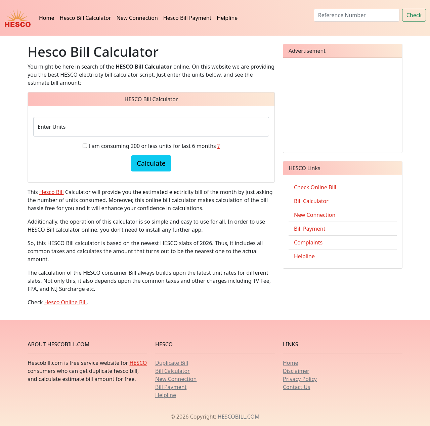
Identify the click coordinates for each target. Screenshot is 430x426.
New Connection (137, 18)
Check (414, 15)
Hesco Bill (51, 192)
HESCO (138, 362)
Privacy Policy (300, 379)
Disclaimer (296, 371)
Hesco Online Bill (65, 302)
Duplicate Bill (171, 362)
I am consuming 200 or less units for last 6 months (154, 146)
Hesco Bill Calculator (85, 18)
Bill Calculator (311, 201)
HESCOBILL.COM (239, 416)
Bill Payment (309, 228)
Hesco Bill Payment (187, 18)
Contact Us (296, 387)
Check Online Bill (315, 187)
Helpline (227, 18)
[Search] (356, 15)
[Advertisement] (343, 105)
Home (46, 18)
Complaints (308, 242)
